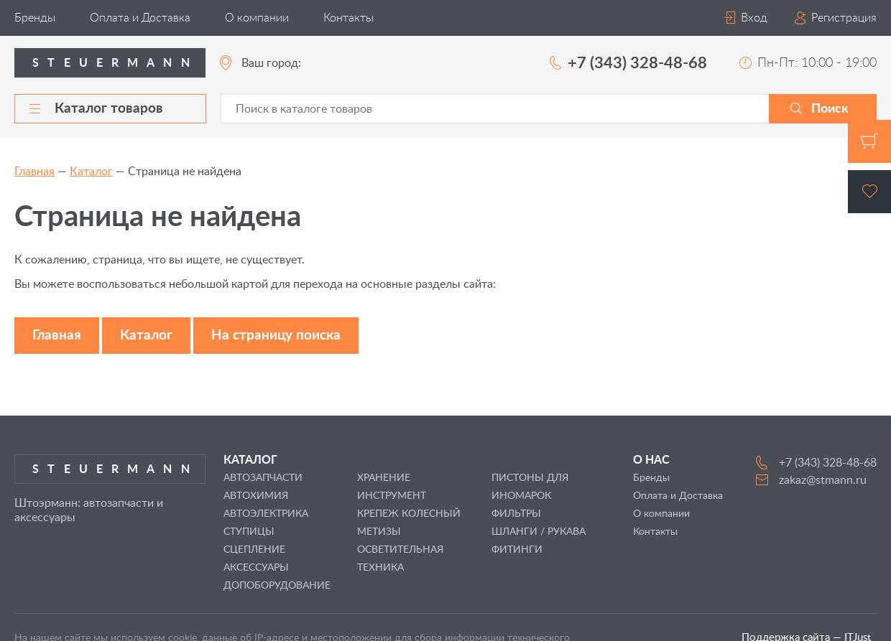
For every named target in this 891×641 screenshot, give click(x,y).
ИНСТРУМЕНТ (391, 496)
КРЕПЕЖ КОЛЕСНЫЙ (409, 514)
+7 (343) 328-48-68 (637, 63)
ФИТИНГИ (517, 550)
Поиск (830, 109)
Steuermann (115, 63)
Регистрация (844, 18)
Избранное (869, 191)
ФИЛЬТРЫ (516, 514)
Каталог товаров (96, 109)
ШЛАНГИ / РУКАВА (538, 532)
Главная (34, 171)
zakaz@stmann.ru (823, 480)
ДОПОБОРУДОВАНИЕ (277, 586)
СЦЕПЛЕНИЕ (254, 550)
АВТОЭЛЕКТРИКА (265, 514)
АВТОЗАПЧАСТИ (263, 478)
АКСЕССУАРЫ (256, 568)
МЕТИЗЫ (379, 532)
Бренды (34, 18)
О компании (257, 18)
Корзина (869, 141)
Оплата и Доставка (140, 18)
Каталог (91, 171)
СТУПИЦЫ (248, 532)
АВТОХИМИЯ (255, 496)
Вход (754, 18)
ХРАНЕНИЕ (383, 478)
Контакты (348, 18)
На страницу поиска (276, 335)
